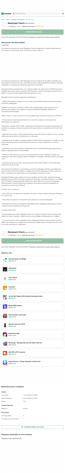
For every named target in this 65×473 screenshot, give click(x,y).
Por (12, 26)
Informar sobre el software (32, 427)
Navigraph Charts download (10, 438)
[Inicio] (2, 20)
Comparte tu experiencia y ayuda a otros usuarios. (44, 37)
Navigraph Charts (21, 23)
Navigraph (6, 45)
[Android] (8, 20)
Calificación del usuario (33, 26)
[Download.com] (6, 14)
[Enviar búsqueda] (13, 13)
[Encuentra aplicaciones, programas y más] (36, 13)
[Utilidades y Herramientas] (17, 20)
